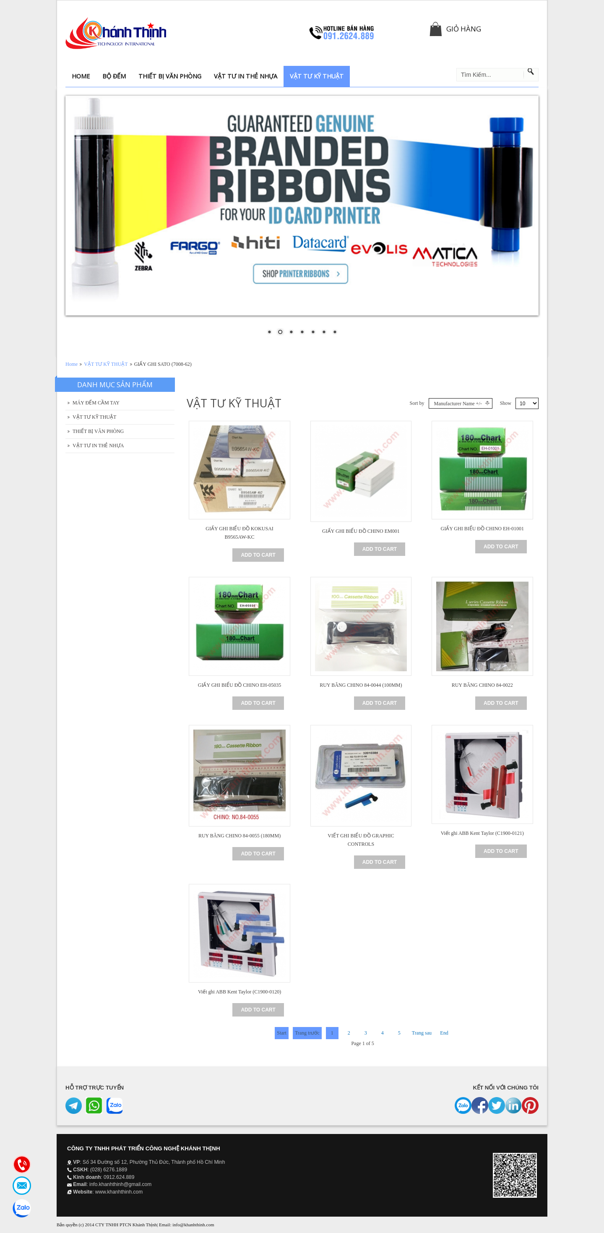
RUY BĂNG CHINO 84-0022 (482, 685)
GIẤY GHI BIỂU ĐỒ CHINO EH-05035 (239, 685)
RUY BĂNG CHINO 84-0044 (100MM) (361, 685)
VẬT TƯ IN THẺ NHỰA (98, 445)
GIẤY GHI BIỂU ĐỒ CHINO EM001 (361, 531)
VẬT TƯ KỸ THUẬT (106, 364)
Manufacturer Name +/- (458, 404)
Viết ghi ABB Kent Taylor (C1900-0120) (239, 992)
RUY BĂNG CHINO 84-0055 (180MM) (239, 836)
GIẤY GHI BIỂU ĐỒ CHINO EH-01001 (482, 529)
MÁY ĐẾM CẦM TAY (96, 403)
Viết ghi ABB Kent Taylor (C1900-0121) (482, 833)
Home (71, 364)
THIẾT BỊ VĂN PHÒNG (98, 431)
